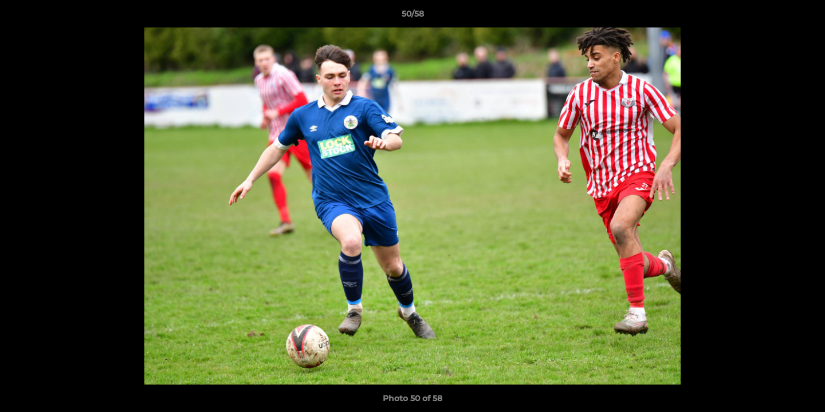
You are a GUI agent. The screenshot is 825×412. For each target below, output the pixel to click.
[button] (804, 16)
